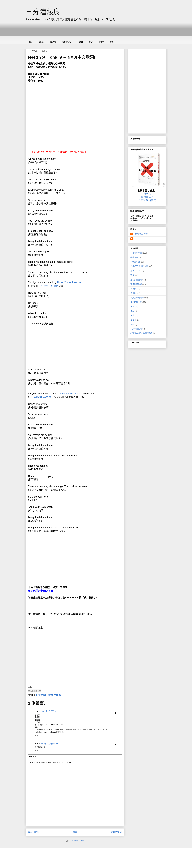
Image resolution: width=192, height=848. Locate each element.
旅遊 (132, 306)
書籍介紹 (134, 257)
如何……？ (135, 271)
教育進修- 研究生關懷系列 (141, 333)
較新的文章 (33, 832)
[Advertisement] (75, 29)
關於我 (41, 42)
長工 (135, 238)
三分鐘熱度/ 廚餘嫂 (141, 234)
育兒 (91, 42)
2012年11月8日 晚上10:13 (51, 744)
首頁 (31, 42)
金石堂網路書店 (147, 200)
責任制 (53, 42)
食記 (132, 324)
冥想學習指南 (136, 329)
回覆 (36, 736)
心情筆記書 (135, 262)
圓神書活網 (147, 197)
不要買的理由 (67, 42)
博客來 (147, 193)
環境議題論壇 (136, 284)
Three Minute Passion (69, 282)
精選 (81, 42)
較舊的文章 (116, 832)
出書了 (101, 42)
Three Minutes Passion (69, 393)
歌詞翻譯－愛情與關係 (48, 695)
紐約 (112, 42)
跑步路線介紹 (136, 302)
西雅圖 (133, 288)
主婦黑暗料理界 (137, 297)
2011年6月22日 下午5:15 (48, 711)
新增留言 (32, 757)
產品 (132, 311)
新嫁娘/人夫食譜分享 (139, 266)
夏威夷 (133, 320)
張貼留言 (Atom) (77, 841)
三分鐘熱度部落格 (48, 285)
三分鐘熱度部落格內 (40, 397)
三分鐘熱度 (43, 11)
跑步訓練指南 (136, 280)
